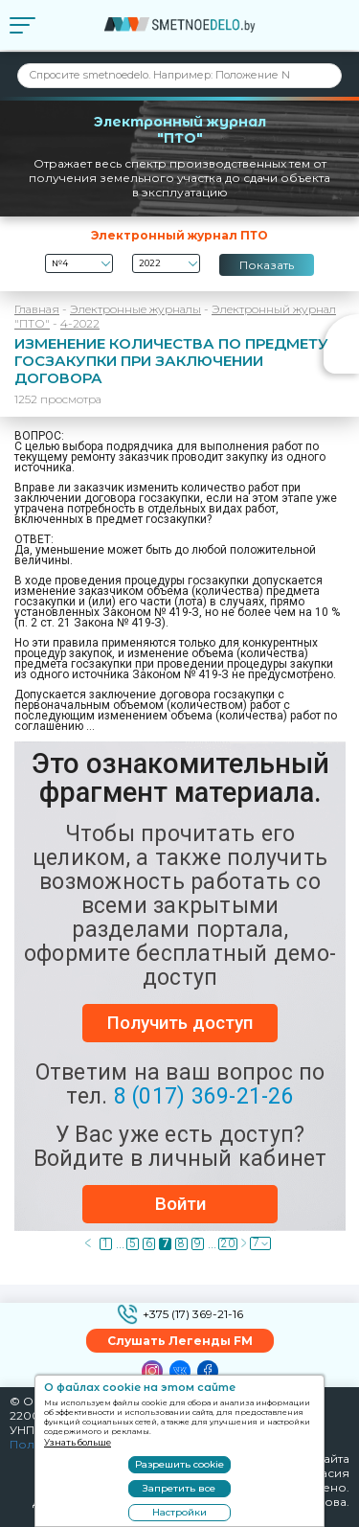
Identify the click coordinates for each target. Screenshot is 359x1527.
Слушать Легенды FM (180, 1340)
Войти (180, 1204)
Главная (36, 309)
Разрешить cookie (179, 1464)
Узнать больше (77, 1442)
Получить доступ (180, 1023)
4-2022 (80, 323)
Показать (266, 265)
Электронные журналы (135, 309)
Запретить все (179, 1488)
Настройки (179, 1512)
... (119, 1244)
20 (228, 1244)
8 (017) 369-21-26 (204, 1096)
